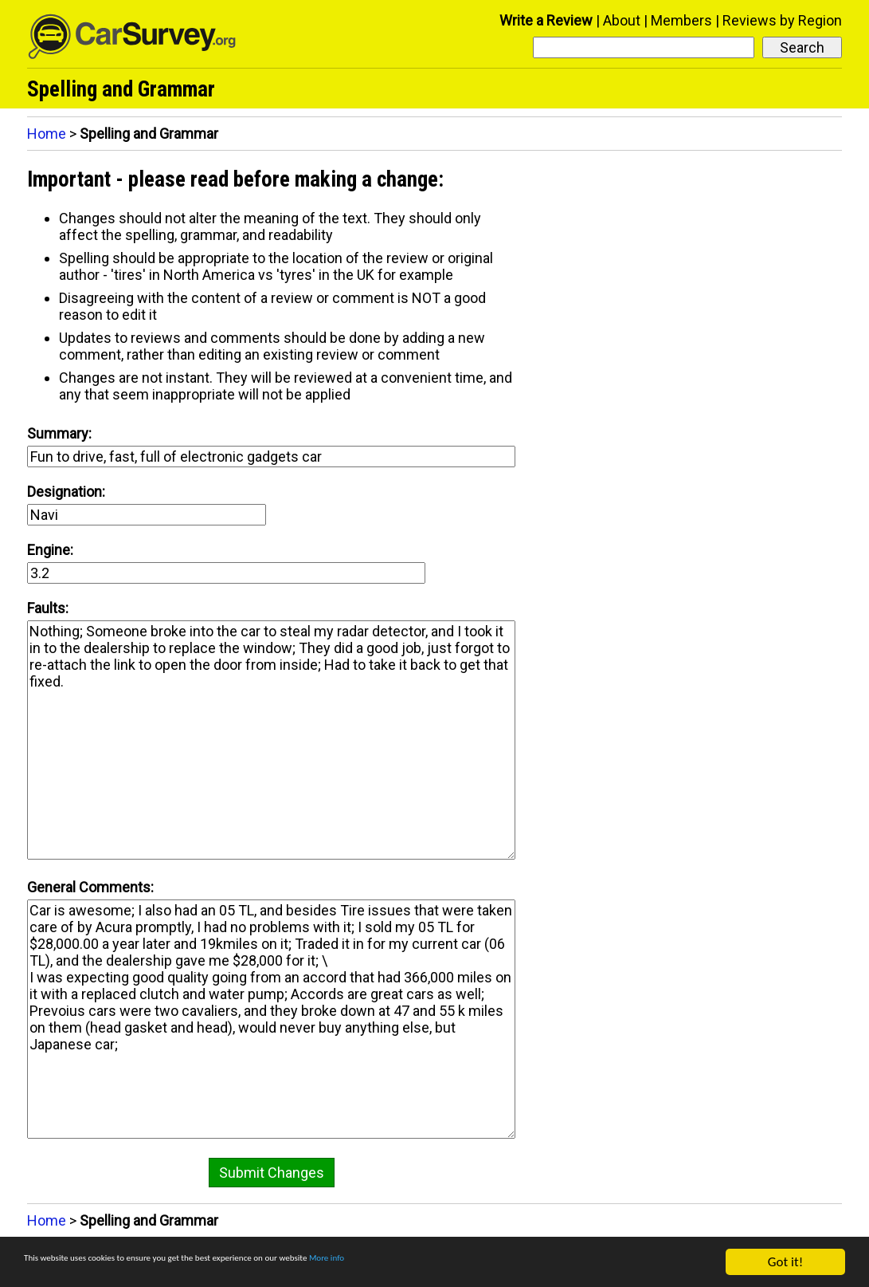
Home (46, 133)
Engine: (50, 549)
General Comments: (90, 887)
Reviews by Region (782, 20)
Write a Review (546, 20)
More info (490, 1262)
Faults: (48, 608)
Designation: (66, 491)
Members (681, 20)
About (621, 20)
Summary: (59, 433)
